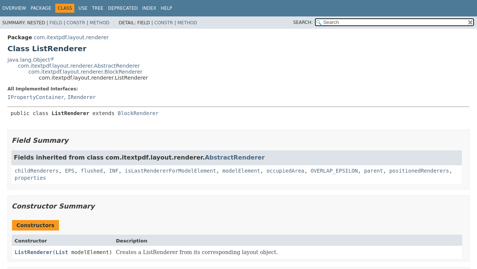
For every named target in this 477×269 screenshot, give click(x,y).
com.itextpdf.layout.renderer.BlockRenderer (85, 72)
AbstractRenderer (234, 157)
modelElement (241, 171)
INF (113, 171)
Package (41, 8)
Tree (97, 8)
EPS (69, 171)
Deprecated (123, 8)
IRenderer (82, 97)
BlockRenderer (138, 113)
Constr (75, 22)
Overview (14, 8)
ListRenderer (33, 252)
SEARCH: (303, 22)
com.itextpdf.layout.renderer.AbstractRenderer (79, 66)
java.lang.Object (28, 60)
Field (55, 22)
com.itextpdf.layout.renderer (71, 37)
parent (373, 171)
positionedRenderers (419, 171)
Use (82, 8)
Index (149, 8)
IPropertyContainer (35, 97)
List (62, 252)
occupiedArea (285, 171)
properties (30, 178)
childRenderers (37, 171)
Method (99, 22)
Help (166, 8)
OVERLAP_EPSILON (333, 171)
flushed (92, 171)
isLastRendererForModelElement (170, 171)
